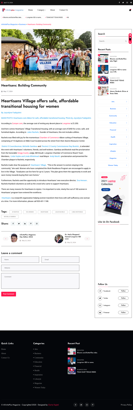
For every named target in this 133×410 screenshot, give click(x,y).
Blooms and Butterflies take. (87, 352)
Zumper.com (17, 123)
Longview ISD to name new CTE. (118, 70)
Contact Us (64, 10)
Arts (36, 349)
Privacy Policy (126, 404)
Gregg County (23, 153)
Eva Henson (30, 212)
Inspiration (38, 375)
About (52, 10)
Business (113, 78)
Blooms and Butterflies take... (10, 17)
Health (36, 370)
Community (38, 358)
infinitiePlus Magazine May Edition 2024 (28, 235)
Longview (66, 123)
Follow (123, 291)
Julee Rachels (60, 212)
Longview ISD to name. (85, 362)
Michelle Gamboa (10, 216)
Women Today (39, 387)
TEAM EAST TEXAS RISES (52, 17)
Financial (37, 366)
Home (30, 10)
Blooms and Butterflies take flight (118, 60)
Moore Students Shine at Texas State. (119, 92)
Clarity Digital (53, 404)
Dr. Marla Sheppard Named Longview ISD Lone (73, 236)
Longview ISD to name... (31, 17)
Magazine (38, 383)
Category (41, 10)
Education (113, 56)
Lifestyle (37, 379)
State (118, 78)
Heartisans (44, 212)
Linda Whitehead (77, 212)
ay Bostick (15, 212)
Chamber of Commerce (49, 137)
